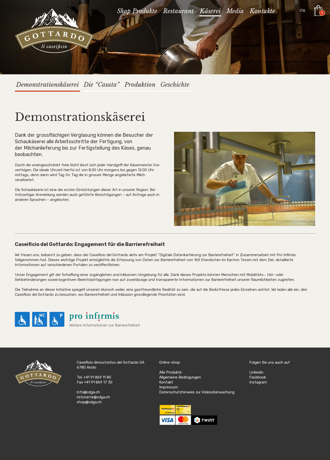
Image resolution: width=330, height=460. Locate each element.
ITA (302, 10)
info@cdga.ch (88, 392)
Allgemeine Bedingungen (180, 377)
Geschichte (174, 84)
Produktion (140, 84)
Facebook (257, 377)
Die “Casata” (102, 84)
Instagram (258, 382)
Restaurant (178, 11)
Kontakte (262, 11)
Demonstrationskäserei (47, 84)
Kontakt (166, 382)
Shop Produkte (137, 11)
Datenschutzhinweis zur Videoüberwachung (196, 392)
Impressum (168, 387)
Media (235, 11)
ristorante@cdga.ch (93, 397)
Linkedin (256, 372)
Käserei (210, 11)
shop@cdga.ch (89, 402)
